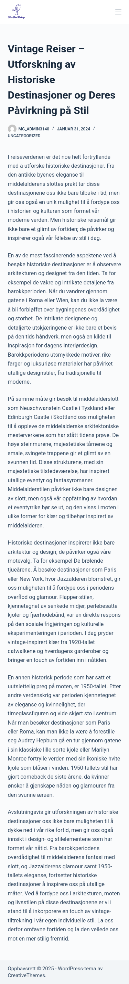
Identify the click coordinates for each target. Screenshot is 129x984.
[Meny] (118, 12)
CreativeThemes (26, 975)
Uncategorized (24, 135)
